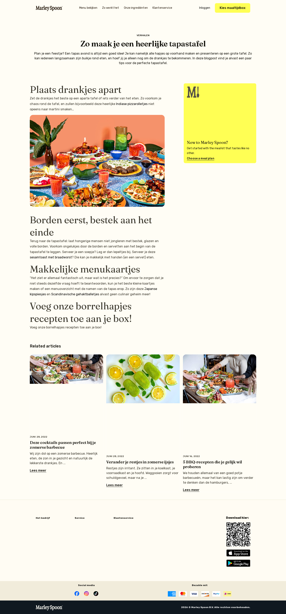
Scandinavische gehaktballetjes (75, 294)
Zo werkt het (110, 8)
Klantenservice (162, 8)
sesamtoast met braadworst (51, 257)
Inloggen (204, 8)
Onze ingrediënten (136, 8)
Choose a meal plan (200, 158)
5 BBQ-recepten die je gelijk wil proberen (212, 464)
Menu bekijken (88, 8)
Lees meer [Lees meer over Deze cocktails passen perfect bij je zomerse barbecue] (38, 470)
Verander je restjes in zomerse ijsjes (140, 461)
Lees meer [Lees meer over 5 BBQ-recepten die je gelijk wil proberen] (191, 490)
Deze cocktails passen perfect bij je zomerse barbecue (63, 445)
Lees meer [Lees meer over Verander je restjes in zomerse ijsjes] (114, 485)
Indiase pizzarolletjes (132, 104)
